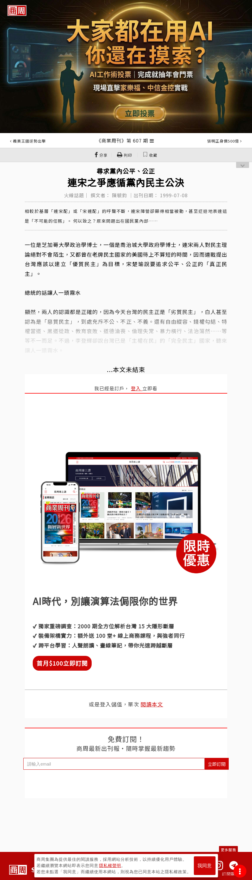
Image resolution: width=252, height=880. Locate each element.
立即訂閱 (216, 764)
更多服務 (228, 849)
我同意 (204, 865)
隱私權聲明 (110, 865)
